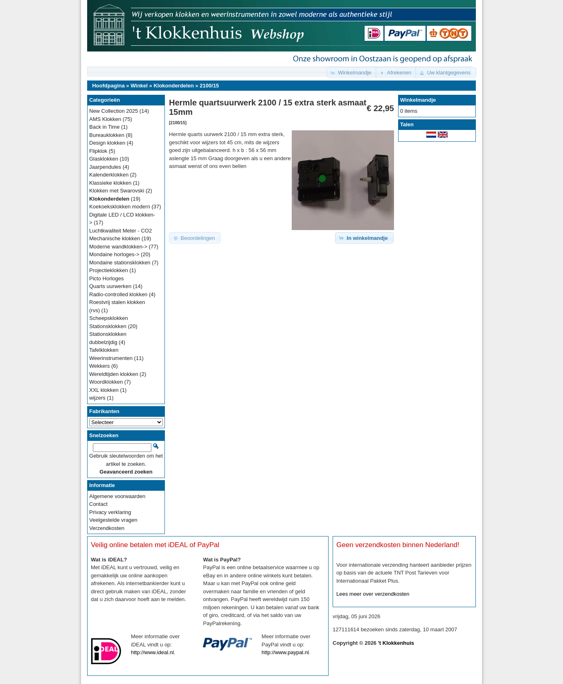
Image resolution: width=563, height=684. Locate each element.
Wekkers (99, 366)
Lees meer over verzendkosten (372, 594)
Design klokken (107, 143)
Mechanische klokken (114, 238)
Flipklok (98, 151)
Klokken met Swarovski (116, 191)
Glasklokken (103, 159)
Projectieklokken (108, 270)
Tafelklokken (104, 350)
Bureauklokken (106, 135)
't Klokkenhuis (396, 643)
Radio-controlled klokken (118, 294)
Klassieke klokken (110, 183)
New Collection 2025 (113, 111)
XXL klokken (104, 390)
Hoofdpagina (108, 86)
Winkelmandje (418, 100)
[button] (352, 72)
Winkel (139, 86)
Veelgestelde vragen (113, 520)
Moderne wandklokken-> (118, 247)
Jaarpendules (105, 167)
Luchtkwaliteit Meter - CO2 (120, 231)
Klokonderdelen (173, 86)
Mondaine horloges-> (114, 254)
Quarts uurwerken (110, 286)
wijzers (97, 398)
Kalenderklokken (108, 175)
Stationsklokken (107, 326)
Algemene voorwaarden (117, 496)
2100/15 (209, 86)
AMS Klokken (105, 119)
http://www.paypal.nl (285, 652)
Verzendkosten (106, 528)
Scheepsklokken (108, 318)
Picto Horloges (106, 278)
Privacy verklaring (110, 512)
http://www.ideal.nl (152, 652)
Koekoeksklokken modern (119, 206)
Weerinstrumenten (111, 358)
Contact (98, 504)
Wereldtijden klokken (113, 374)
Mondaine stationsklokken (120, 262)
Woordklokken (106, 382)
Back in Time (104, 127)
